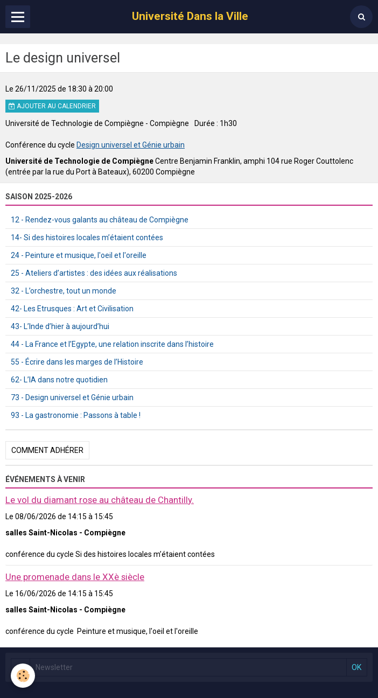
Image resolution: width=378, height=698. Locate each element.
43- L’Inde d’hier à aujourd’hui (60, 326)
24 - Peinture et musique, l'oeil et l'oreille (78, 255)
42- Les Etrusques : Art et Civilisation (72, 308)
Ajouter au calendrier (52, 106)
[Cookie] (23, 676)
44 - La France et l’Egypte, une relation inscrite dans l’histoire (112, 344)
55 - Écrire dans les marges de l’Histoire (77, 362)
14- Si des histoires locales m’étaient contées (87, 237)
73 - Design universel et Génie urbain (72, 397)
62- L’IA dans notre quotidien (59, 379)
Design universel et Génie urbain (130, 145)
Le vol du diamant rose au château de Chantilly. (99, 499)
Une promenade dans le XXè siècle (74, 576)
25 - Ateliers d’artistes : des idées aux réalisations (94, 273)
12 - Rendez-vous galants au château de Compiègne (99, 219)
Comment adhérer (47, 450)
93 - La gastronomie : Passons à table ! (76, 415)
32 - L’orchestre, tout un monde (63, 291)
